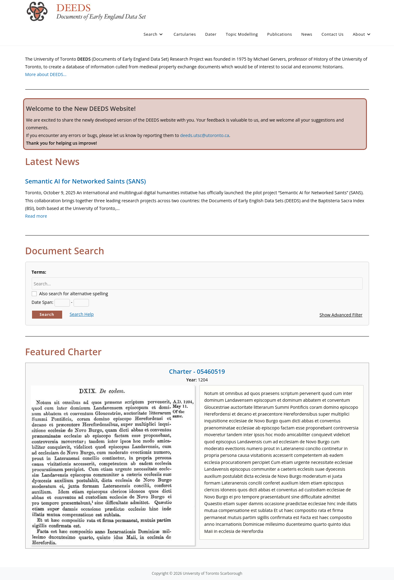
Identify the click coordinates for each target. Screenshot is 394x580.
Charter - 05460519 (197, 371)
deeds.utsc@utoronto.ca (204, 135)
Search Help (82, 314)
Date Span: (43, 302)
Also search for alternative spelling (73, 293)
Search (47, 314)
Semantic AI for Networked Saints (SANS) (85, 181)
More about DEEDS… (46, 74)
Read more (36, 216)
